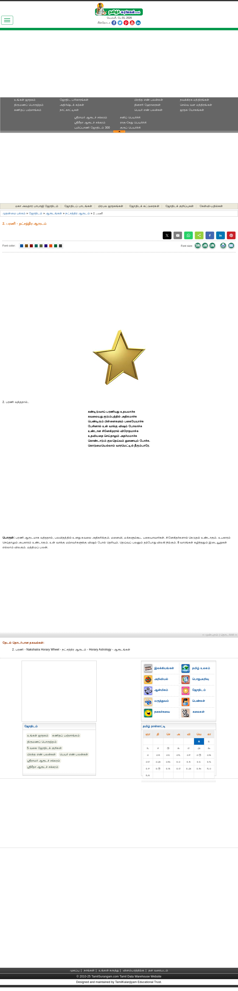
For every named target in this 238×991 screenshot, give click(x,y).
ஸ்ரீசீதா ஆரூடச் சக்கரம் (89, 122)
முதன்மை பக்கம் (14, 213)
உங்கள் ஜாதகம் (24, 99)
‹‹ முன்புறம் (210, 634)
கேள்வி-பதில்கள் (211, 206)
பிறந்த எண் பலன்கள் (148, 99)
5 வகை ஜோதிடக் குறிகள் (44, 748)
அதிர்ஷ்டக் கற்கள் (72, 105)
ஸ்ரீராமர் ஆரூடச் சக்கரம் (90, 117)
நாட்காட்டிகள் (69, 110)
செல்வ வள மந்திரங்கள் (196, 105)
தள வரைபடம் (158, 970)
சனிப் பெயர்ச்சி (130, 117)
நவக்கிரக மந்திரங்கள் (194, 99)
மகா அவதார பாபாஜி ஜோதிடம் (37, 206)
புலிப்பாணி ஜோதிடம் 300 (92, 127)
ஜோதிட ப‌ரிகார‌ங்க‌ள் (74, 99)
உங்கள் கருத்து (109, 970)
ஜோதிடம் (35, 213)
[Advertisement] (119, 65)
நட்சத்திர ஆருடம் (77, 213)
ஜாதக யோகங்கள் (192, 110)
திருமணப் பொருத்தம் (28, 105)
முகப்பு (75, 970)
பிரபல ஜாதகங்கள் (110, 206)
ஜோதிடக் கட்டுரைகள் (144, 206)
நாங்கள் (89, 970)
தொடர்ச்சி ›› (229, 634)
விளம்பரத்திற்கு (133, 970)
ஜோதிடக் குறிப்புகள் (179, 206)
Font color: (9, 245)
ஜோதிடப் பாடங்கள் (78, 206)
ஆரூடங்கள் (54, 213)
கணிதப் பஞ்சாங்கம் (27, 110)
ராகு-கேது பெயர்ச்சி (133, 122)
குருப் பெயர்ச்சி (130, 127)
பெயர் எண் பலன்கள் (148, 110)
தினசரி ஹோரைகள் (147, 105)
